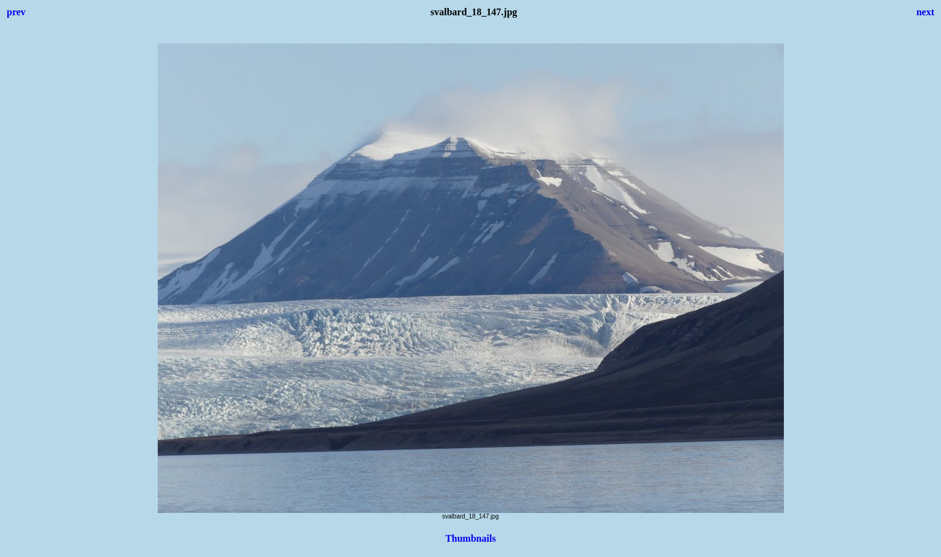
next (925, 12)
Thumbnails (470, 538)
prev (16, 12)
